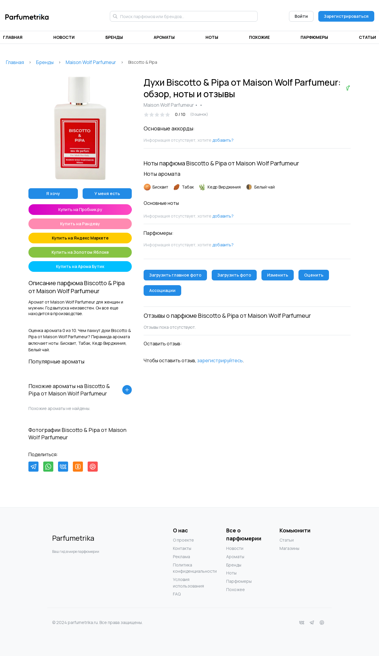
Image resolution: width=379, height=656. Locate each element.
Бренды (114, 37)
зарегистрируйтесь (220, 360)
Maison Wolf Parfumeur (91, 62)
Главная (13, 37)
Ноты (211, 37)
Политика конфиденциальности (185, 568)
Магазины (289, 548)
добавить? (223, 140)
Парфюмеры (314, 37)
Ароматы (164, 37)
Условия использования (185, 583)
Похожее (235, 589)
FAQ (177, 594)
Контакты (182, 548)
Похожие (259, 37)
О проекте (183, 540)
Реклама (181, 556)
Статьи (367, 37)
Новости (64, 37)
